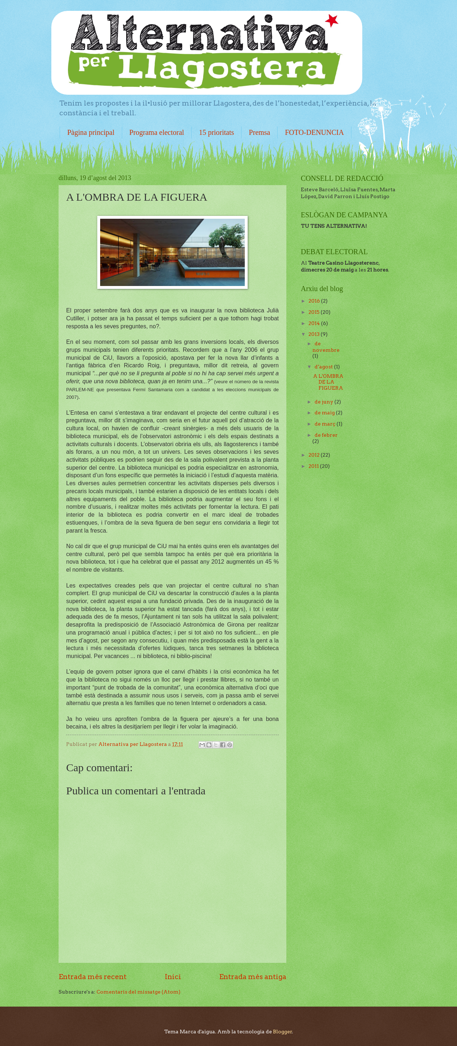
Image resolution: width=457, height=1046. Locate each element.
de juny (324, 402)
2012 (314, 455)
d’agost (324, 367)
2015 (314, 312)
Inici (173, 976)
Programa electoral (156, 132)
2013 (314, 334)
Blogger (282, 1031)
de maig (325, 412)
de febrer (326, 435)
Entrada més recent (93, 976)
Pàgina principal (91, 132)
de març (326, 424)
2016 (314, 301)
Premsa (259, 132)
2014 (314, 323)
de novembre (325, 347)
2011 (314, 466)
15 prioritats (216, 132)
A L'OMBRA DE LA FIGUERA (328, 382)
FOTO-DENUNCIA (314, 132)
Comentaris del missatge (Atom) (138, 992)
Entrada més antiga (252, 976)
